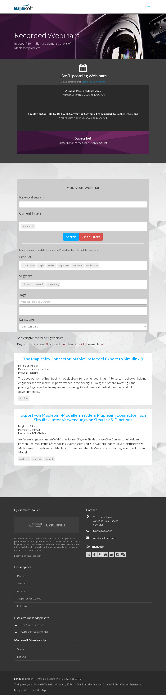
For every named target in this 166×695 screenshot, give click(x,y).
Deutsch (53, 678)
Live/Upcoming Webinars (83, 75)
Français (41, 678)
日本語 (65, 678)
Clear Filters (91, 237)
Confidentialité (110, 684)
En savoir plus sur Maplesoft (27, 555)
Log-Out (21, 656)
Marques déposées (24, 690)
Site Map (41, 690)
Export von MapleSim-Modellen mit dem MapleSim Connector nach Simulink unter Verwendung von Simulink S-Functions (83, 417)
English (29, 678)
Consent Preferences (131, 684)
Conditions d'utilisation (88, 684)
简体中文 (77, 678)
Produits (21, 575)
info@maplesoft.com (104, 538)
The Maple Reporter (32, 624)
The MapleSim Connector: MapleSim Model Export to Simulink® (83, 358)
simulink (80, 344)
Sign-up (21, 649)
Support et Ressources (29, 598)
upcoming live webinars (93, 81)
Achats (21, 591)
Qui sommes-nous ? (27, 510)
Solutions (22, 583)
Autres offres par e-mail (34, 631)
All (46, 344)
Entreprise (22, 606)
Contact (91, 510)
